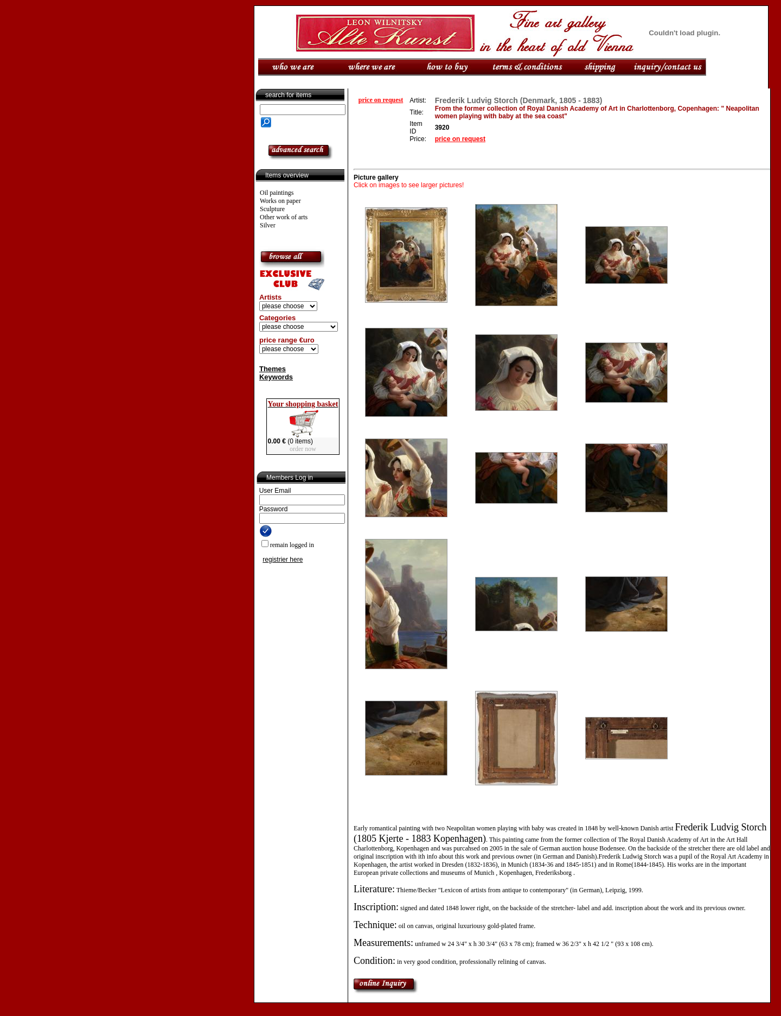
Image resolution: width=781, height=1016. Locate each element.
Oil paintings (276, 192)
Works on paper (280, 201)
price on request (381, 100)
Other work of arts (284, 217)
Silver (268, 225)
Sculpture (272, 209)
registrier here (283, 559)
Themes (272, 369)
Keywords (276, 377)
